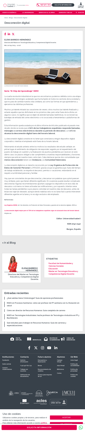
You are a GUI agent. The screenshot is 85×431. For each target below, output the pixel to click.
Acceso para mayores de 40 (45, 375)
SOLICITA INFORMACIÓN (39, 427)
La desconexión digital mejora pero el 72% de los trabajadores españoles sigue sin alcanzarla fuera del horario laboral (41, 210)
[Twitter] (14, 34)
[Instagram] (42, 348)
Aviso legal (74, 360)
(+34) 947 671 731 (26, 365)
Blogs (11, 18)
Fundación (5, 360)
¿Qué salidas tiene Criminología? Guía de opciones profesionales (35, 298)
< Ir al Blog (9, 242)
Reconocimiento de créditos (44, 370)
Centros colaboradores (7, 368)
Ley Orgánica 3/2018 (10, 205)
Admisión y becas (65, 12)
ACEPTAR (66, 417)
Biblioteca (60, 369)
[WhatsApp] (80, 427)
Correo (59, 373)
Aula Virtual (61, 365)
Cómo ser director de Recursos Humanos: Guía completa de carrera (36, 310)
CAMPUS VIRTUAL (81, 5)
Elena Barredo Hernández (17, 40)
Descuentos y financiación (42, 360)
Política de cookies (74, 375)
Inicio (6, 18)
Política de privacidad (74, 370)
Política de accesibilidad (75, 364)
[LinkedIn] (9, 34)
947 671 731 (43, 5)
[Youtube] (49, 348)
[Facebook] (5, 34)
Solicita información (63, 5)
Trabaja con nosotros (24, 370)
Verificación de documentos (25, 375)
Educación (53, 269)
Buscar (81, 12)
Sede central (6, 364)
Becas (40, 365)
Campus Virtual (59, 360)
